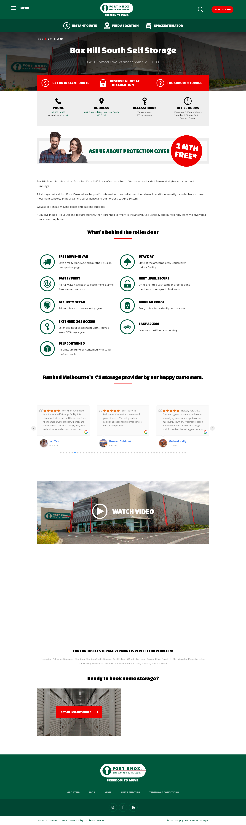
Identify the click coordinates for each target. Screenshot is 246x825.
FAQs (92, 792)
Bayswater (68, 659)
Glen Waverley (180, 659)
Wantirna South (159, 663)
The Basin (109, 663)
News (107, 792)
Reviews (55, 820)
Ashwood (57, 659)
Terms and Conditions (164, 792)
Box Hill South (128, 659)
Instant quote (80, 25)
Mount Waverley (196, 659)
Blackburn (80, 659)
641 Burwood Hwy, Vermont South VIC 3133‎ (101, 114)
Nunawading (85, 663)
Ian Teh (54, 441)
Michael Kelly (177, 441)
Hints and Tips (130, 792)
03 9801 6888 (58, 112)
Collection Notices (95, 820)
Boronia (107, 659)
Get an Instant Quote (76, 711)
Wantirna (146, 663)
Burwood (140, 659)
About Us (73, 792)
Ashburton (46, 659)
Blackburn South (94, 659)
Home (40, 38)
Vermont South (132, 663)
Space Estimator (164, 25)
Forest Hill (166, 659)
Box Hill (116, 659)
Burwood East (153, 659)
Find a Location (121, 25)
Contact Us (223, 9)
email (65, 115)
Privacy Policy (76, 820)
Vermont (119, 663)
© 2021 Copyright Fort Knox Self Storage (187, 820)
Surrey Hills (97, 663)
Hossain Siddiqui (120, 441)
